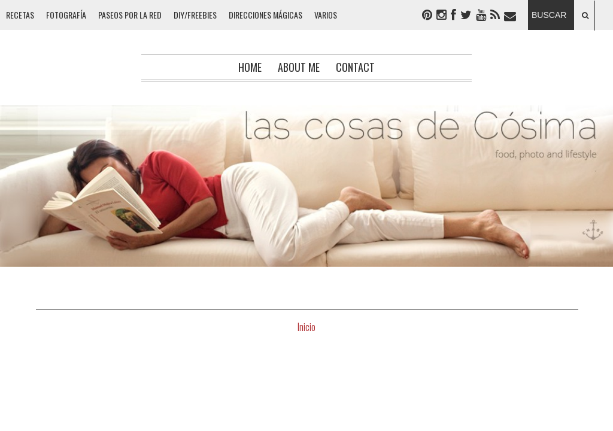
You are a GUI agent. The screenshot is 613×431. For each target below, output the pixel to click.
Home (250, 67)
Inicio (306, 327)
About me (299, 67)
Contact (355, 67)
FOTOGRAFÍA (66, 14)
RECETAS (20, 14)
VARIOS (325, 14)
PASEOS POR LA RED (130, 14)
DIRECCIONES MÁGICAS (265, 14)
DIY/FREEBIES (195, 14)
